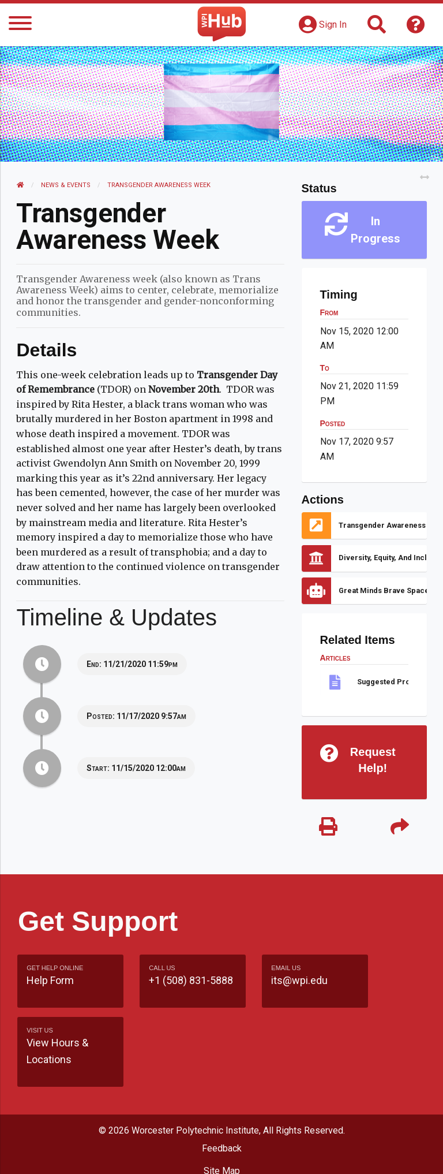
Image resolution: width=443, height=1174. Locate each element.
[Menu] (20, 25)
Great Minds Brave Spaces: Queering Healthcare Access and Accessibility (382, 590)
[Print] (328, 827)
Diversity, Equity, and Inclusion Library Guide (382, 557)
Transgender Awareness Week (160, 185)
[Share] (399, 827)
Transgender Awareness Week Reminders (382, 525)
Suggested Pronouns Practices (381, 681)
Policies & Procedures (221, 1152)
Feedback (222, 1086)
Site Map (222, 1109)
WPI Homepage (222, 1130)
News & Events (67, 185)
